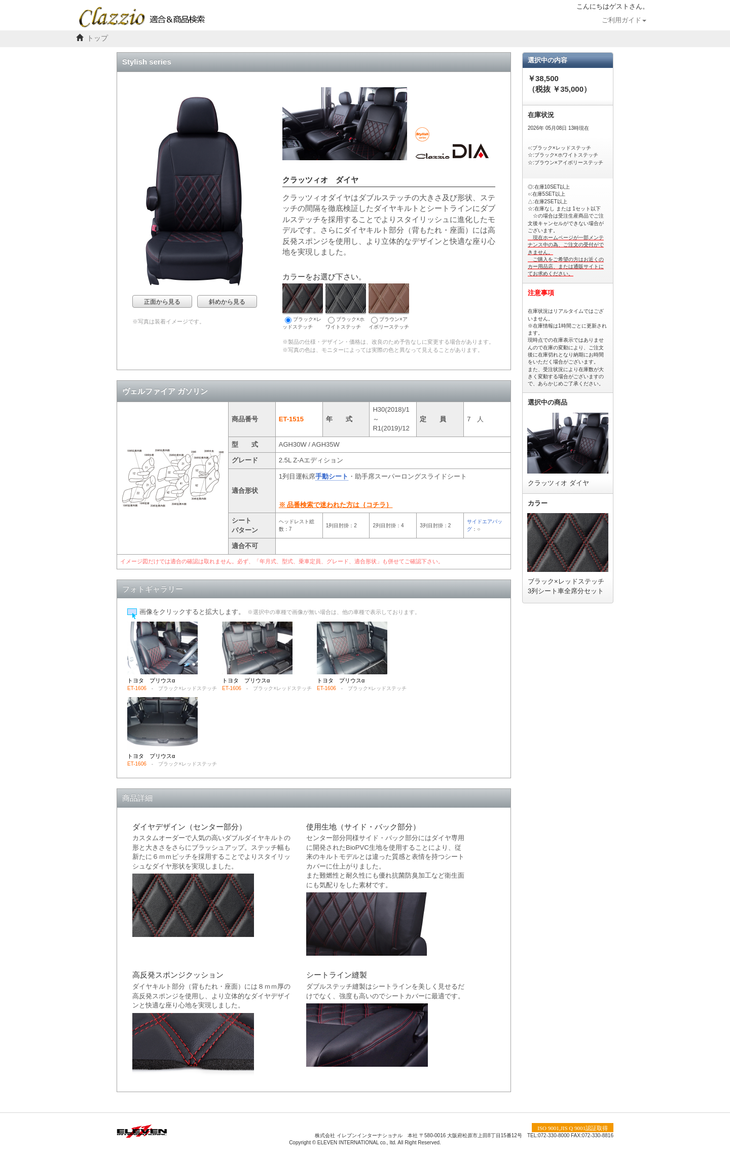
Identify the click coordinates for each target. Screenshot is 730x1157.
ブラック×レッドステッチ (302, 306)
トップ (97, 38)
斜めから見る (227, 301)
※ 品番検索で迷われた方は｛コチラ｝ (336, 505)
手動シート (331, 476)
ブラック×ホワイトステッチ (345, 306)
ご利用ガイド (624, 20)
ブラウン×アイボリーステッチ (389, 306)
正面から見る (162, 301)
